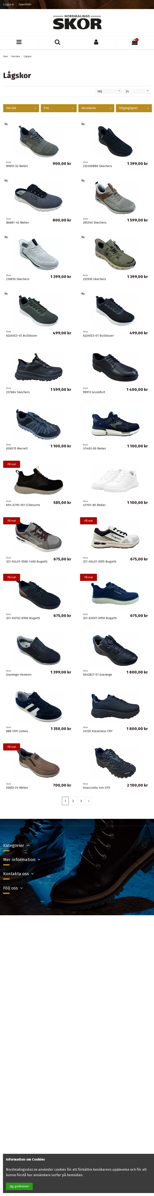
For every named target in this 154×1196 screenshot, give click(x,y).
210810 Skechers (17, 279)
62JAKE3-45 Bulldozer (21, 335)
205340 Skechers (94, 222)
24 (137, 91)
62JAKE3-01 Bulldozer (98, 335)
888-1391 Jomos (17, 731)
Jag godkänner (19, 1186)
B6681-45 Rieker (17, 222)
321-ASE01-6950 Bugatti (100, 618)
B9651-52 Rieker (17, 166)
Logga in (9, 4)
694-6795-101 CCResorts (23, 505)
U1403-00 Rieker (94, 448)
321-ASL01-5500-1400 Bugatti (26, 561)
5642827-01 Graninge (97, 674)
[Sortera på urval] (109, 91)
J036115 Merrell (17, 448)
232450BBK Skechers (97, 166)
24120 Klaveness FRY (98, 731)
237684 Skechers (18, 392)
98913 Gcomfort (94, 392)
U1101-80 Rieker (94, 505)
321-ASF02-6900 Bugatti (23, 618)
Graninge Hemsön (18, 674)
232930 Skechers (94, 279)
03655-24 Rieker (17, 788)
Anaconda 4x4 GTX (96, 788)
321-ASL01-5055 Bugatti (99, 561)
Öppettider (25, 4)
